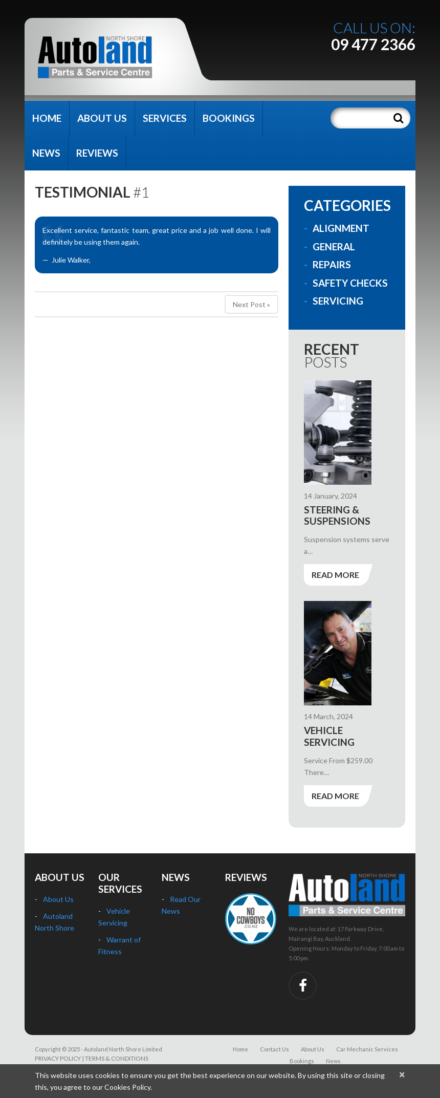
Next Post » (251, 304)
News (46, 153)
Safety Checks (350, 283)
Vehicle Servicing (329, 736)
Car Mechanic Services (367, 1049)
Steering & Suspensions (337, 515)
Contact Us (274, 1049)
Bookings (229, 118)
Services (165, 118)
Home (46, 118)
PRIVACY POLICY (58, 1058)
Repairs (332, 264)
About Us (102, 118)
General (334, 246)
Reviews (97, 153)
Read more (335, 574)
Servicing (338, 301)
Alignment (341, 228)
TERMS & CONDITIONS (116, 1058)
